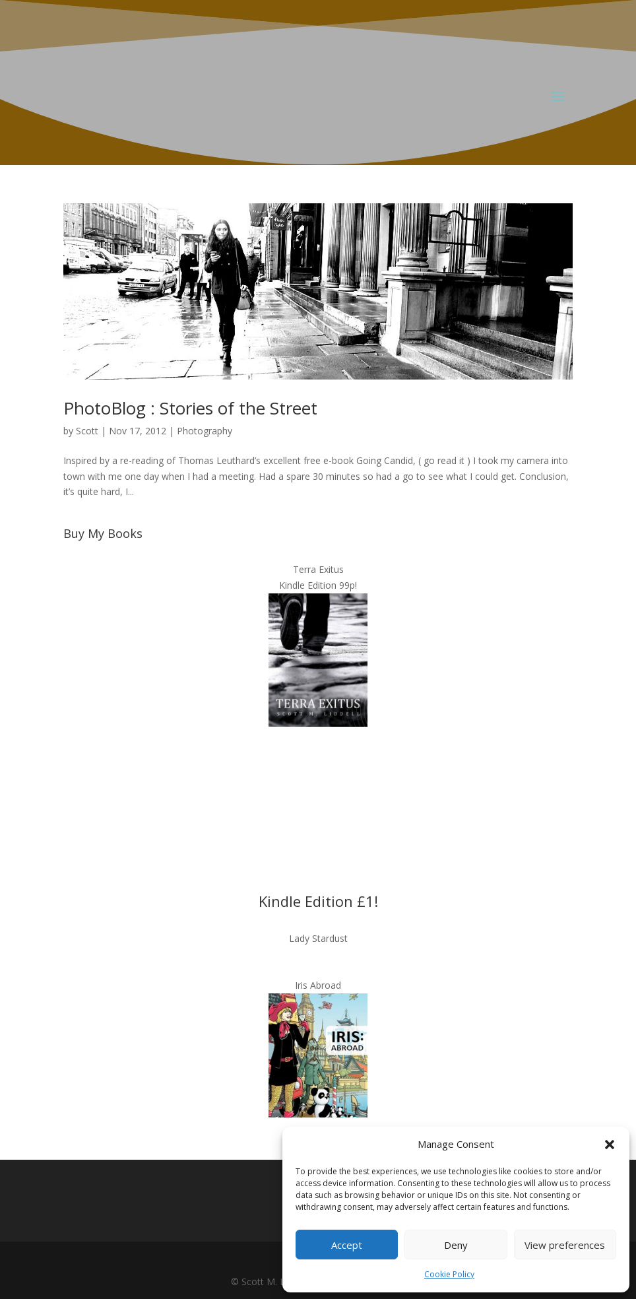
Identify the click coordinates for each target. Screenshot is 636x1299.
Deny (456, 1244)
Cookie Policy (449, 1274)
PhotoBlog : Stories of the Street (190, 408)
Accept (346, 1244)
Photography (204, 430)
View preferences (565, 1244)
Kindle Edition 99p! (318, 585)
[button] (609, 1144)
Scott (87, 430)
